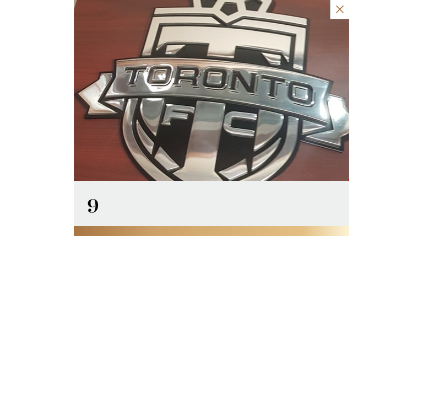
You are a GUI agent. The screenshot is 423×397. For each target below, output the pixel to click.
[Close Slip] (405, 9)
